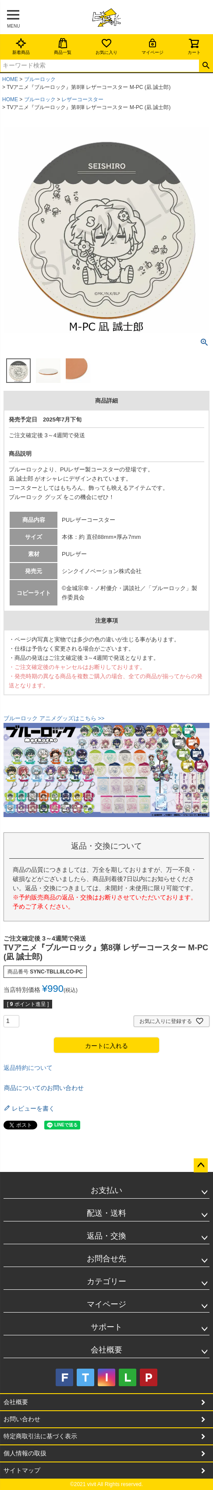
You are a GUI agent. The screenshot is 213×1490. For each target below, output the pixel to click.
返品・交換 (106, 1236)
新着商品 (21, 46)
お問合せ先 (106, 1258)
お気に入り (106, 46)
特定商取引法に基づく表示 (40, 1436)
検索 (206, 66)
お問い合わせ (22, 1419)
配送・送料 (106, 1213)
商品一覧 (62, 46)
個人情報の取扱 (25, 1453)
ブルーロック (40, 79)
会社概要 (106, 1349)
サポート (106, 1327)
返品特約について (28, 1067)
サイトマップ (22, 1470)
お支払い (106, 1190)
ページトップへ (201, 1165)
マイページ (152, 46)
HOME (10, 79)
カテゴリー (106, 1281)
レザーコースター (82, 99)
